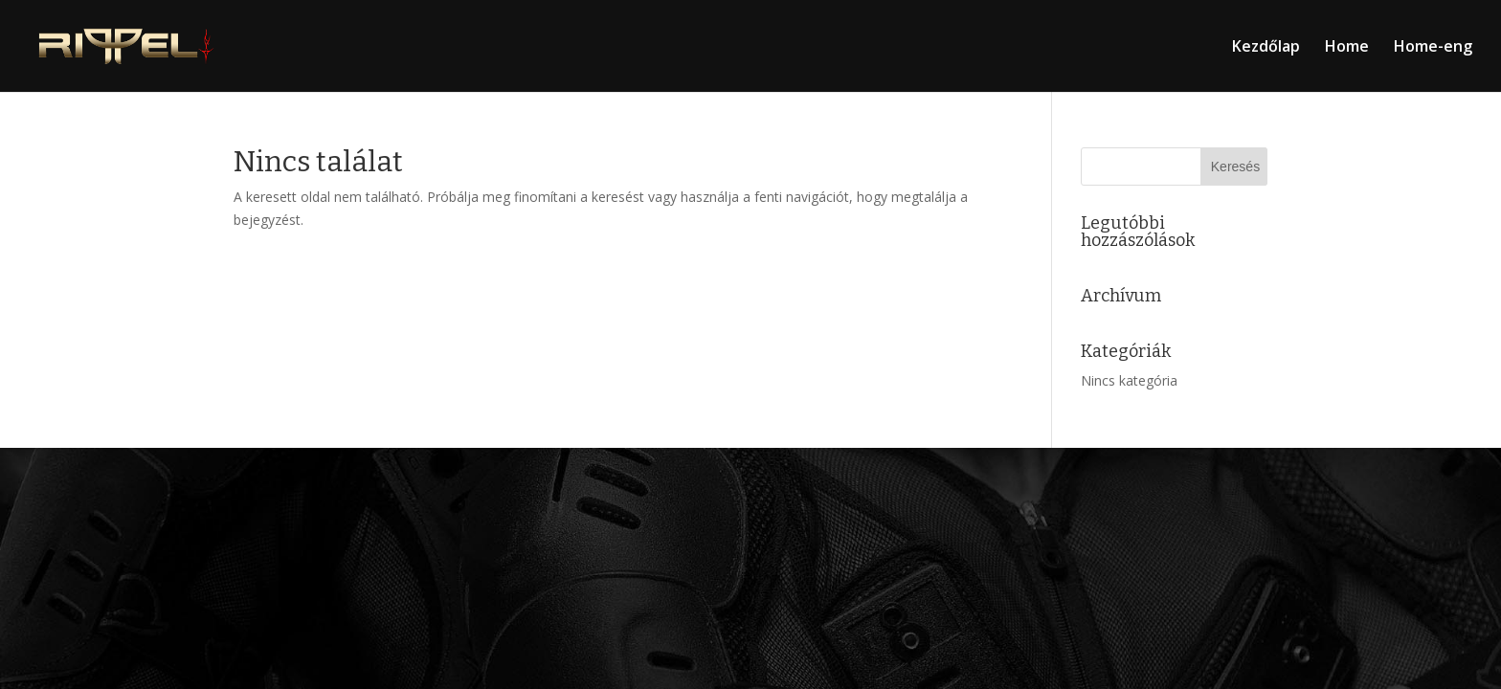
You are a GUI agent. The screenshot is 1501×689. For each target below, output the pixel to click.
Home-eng (1433, 47)
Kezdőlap (1266, 47)
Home (1347, 47)
